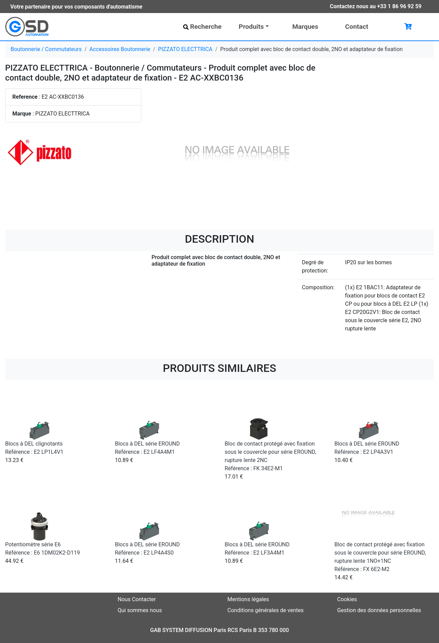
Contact (356, 27)
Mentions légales (248, 599)
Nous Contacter (137, 599)
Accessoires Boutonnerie (120, 49)
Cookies (347, 599)
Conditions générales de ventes (265, 610)
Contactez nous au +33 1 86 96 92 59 (376, 6)
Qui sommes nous (140, 610)
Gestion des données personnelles (379, 610)
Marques (305, 27)
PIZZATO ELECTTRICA (185, 49)
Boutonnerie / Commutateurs (46, 49)
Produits (251, 27)
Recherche (202, 27)
